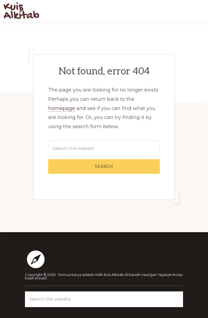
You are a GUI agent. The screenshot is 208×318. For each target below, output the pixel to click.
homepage (61, 108)
